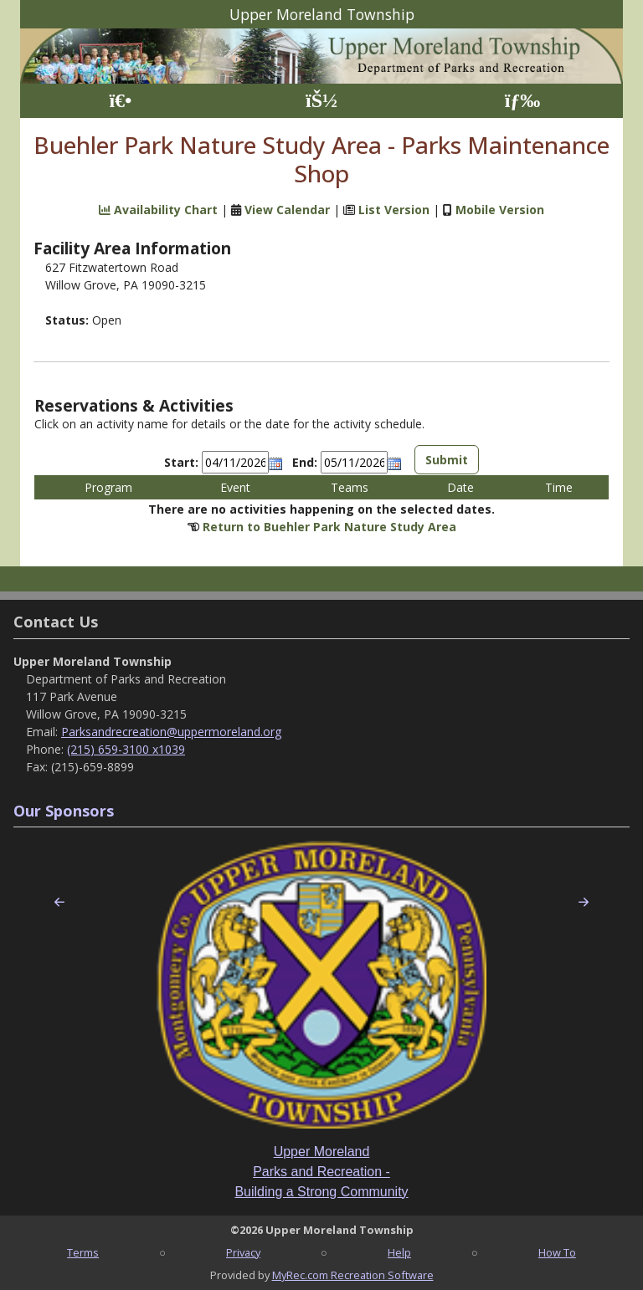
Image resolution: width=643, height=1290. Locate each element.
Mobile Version (499, 210)
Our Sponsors (63, 811)
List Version (394, 210)
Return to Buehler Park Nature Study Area (329, 527)
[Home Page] (120, 101)
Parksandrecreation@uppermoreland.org (171, 732)
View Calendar (287, 210)
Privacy (243, 1252)
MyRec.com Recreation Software (353, 1274)
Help (399, 1252)
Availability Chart (158, 210)
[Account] (321, 101)
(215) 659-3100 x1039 (126, 749)
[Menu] (523, 101)
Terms (83, 1252)
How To (557, 1252)
